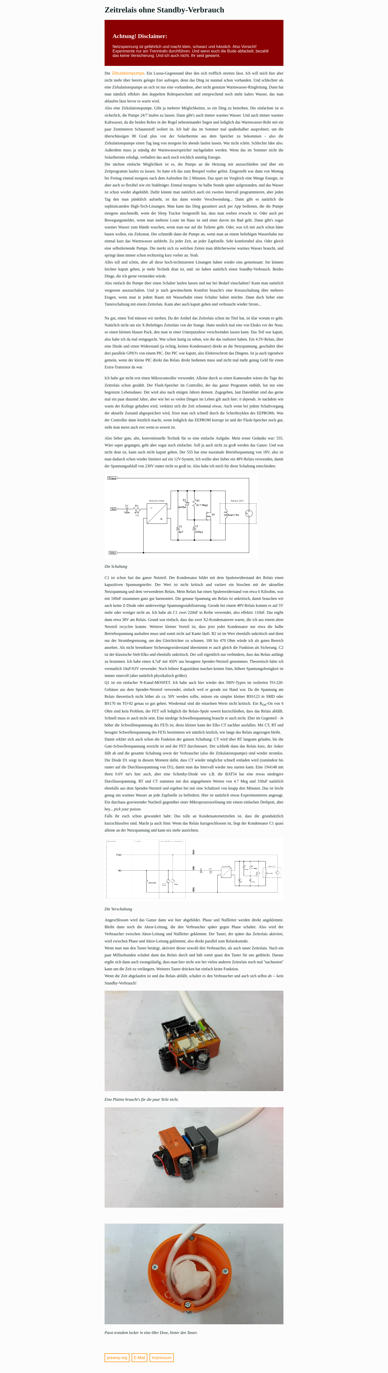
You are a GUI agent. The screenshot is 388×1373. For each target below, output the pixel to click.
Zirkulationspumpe (128, 73)
